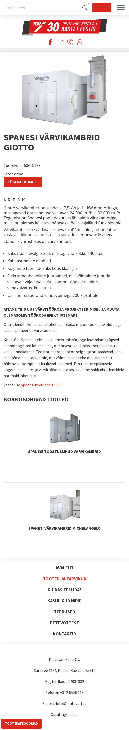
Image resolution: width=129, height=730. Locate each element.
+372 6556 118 (72, 692)
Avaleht (65, 568)
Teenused (64, 612)
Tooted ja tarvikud (64, 579)
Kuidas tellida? (64, 590)
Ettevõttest (64, 623)
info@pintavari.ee (71, 703)
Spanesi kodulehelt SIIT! (41, 384)
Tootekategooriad (21, 723)
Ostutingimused (64, 714)
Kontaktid (64, 634)
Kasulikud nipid (64, 601)
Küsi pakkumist (22, 181)
